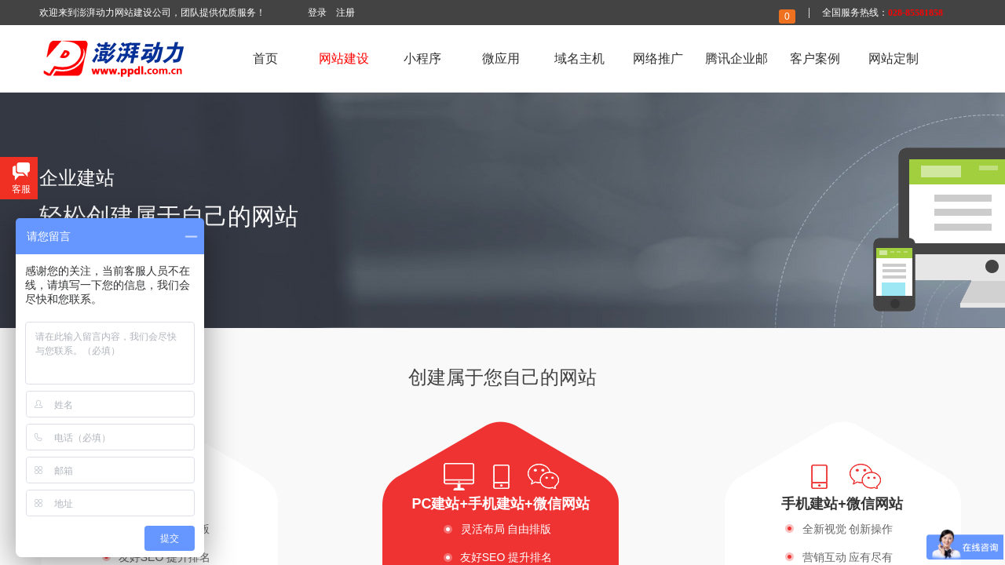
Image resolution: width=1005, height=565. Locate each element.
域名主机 (579, 58)
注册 (345, 12)
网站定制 (893, 58)
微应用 (501, 58)
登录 (317, 12)
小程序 (422, 58)
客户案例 (815, 58)
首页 (265, 58)
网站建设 (344, 58)
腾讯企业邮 (736, 58)
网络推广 (658, 58)
